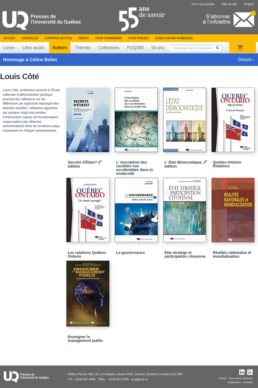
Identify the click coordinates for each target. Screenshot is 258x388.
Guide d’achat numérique (174, 38)
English (249, 4)
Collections (108, 47)
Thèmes (83, 47)
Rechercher (219, 48)
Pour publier (139, 38)
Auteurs (59, 47)
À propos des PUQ (58, 38)
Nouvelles (30, 38)
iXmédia (248, 382)
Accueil (9, 38)
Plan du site (229, 4)
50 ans (157, 47)
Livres (9, 47)
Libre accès (34, 47)
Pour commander (108, 38)
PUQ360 (135, 47)
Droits (83, 38)
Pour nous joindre (202, 4)
